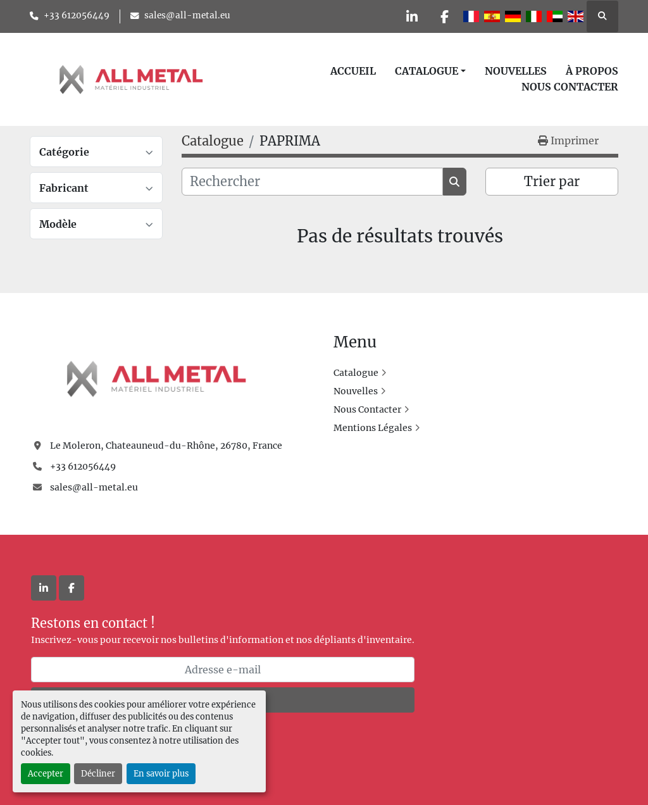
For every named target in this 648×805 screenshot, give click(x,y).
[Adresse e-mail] (222, 669)
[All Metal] (156, 378)
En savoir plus (161, 773)
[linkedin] (412, 16)
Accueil (353, 71)
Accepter (45, 773)
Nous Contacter (569, 86)
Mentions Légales (372, 428)
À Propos (592, 71)
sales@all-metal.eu (187, 15)
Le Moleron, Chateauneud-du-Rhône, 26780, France (166, 445)
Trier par (552, 181)
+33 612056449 (76, 15)
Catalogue (426, 71)
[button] (430, 70)
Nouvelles (516, 71)
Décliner (98, 773)
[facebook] (444, 16)
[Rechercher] (312, 182)
